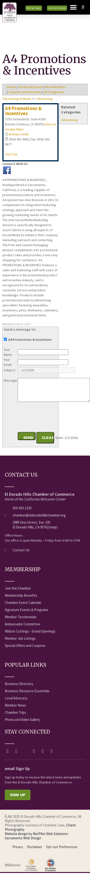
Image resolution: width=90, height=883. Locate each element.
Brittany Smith (19, 134)
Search (11, 87)
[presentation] (54, 417)
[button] (73, 7)
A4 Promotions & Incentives (23, 111)
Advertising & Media (16, 98)
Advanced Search (30, 87)
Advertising (69, 120)
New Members (55, 87)
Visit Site (11, 154)
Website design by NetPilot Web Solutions (36, 833)
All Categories (54, 92)
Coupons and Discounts (25, 92)
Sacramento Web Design (23, 838)
